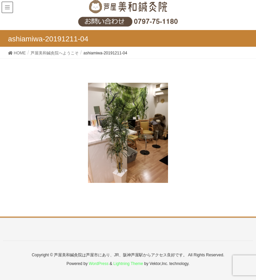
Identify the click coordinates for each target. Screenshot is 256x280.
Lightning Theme (128, 263)
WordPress (98, 263)
